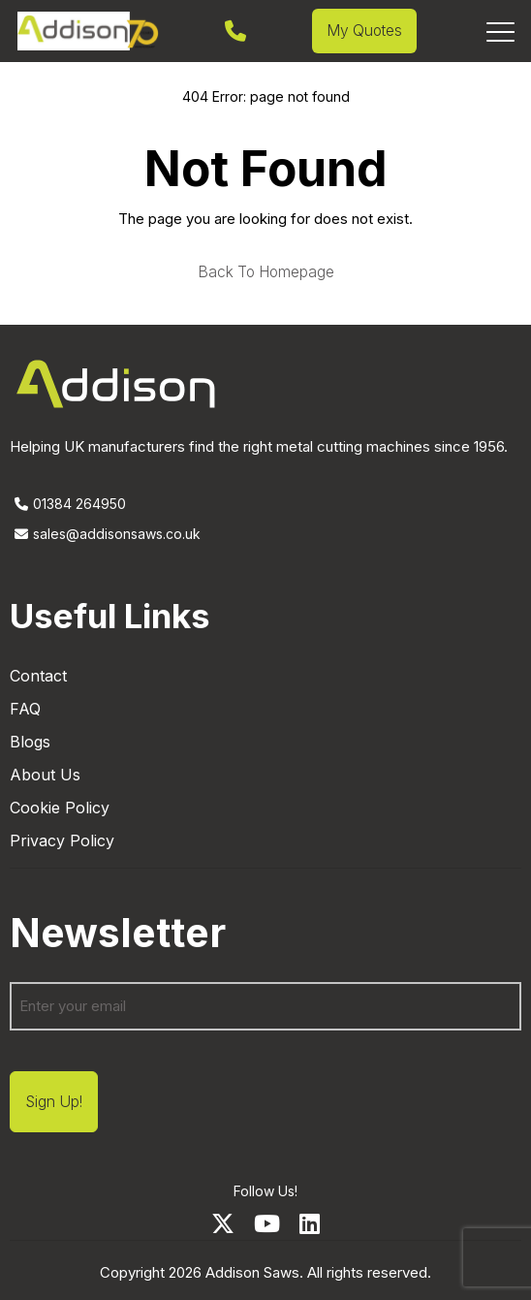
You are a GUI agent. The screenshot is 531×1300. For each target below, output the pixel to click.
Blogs (30, 741)
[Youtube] (267, 1224)
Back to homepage (266, 272)
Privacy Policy (62, 840)
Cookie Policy (59, 807)
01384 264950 (68, 503)
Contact (38, 675)
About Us (45, 774)
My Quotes (364, 30)
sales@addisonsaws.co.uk (105, 533)
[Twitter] (223, 1224)
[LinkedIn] (309, 1224)
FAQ (25, 708)
